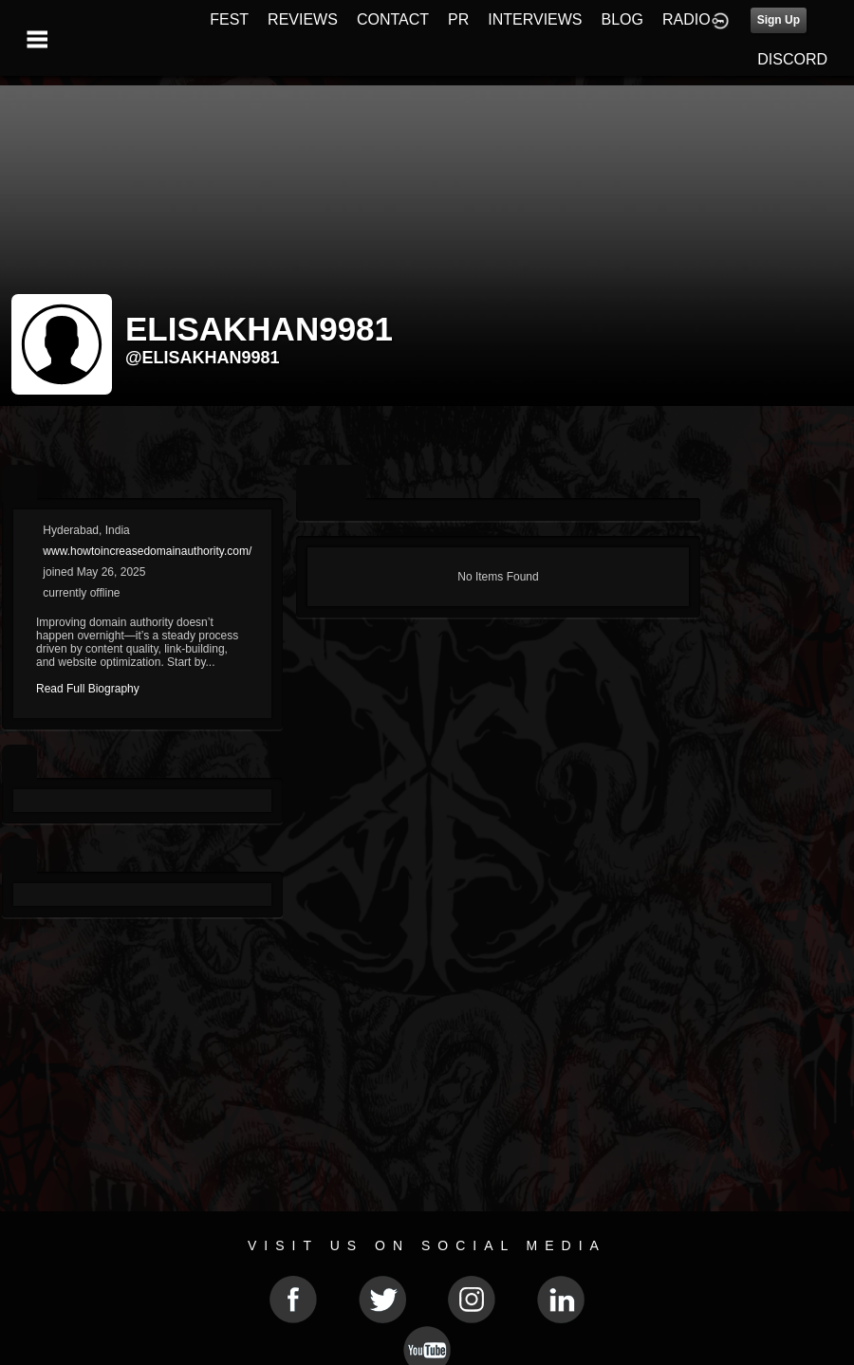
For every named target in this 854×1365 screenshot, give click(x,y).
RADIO (686, 19)
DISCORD (792, 59)
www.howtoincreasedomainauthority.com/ (147, 551)
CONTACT (393, 19)
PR (458, 19)
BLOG (622, 19)
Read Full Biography (87, 688)
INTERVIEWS (535, 19)
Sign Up (778, 20)
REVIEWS (303, 19)
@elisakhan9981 (202, 357)
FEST (229, 19)
